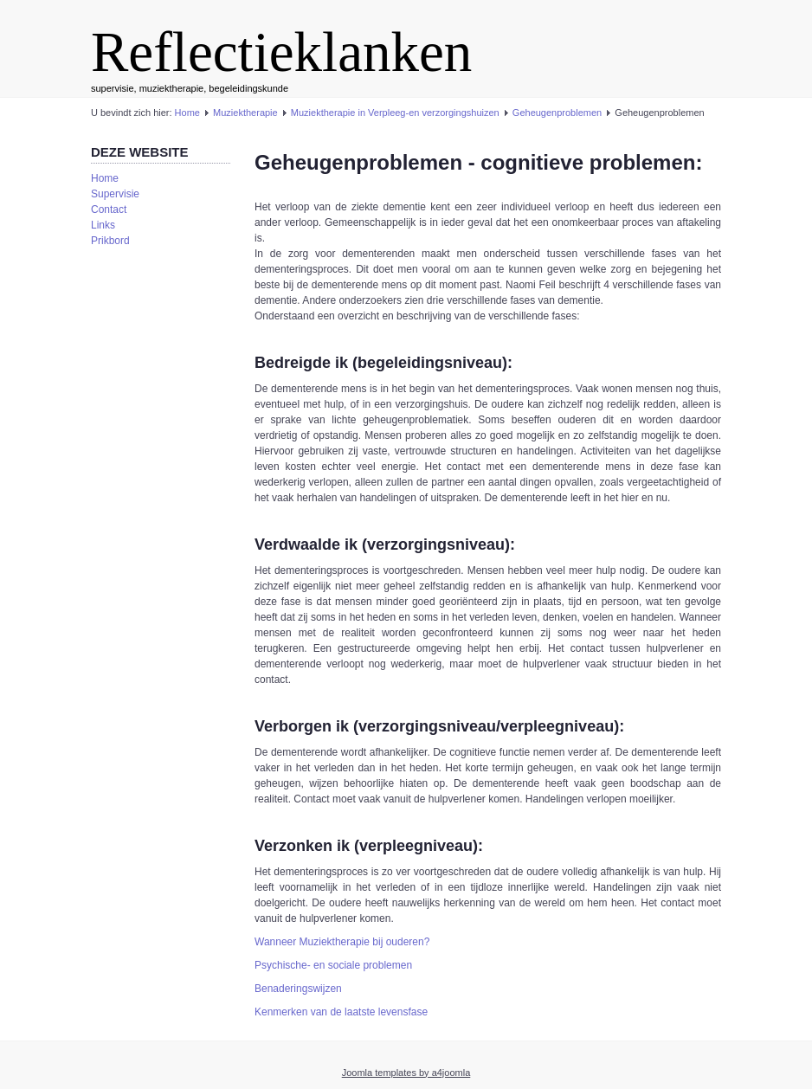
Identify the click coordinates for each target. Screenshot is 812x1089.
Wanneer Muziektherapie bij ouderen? (342, 942)
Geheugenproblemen (557, 112)
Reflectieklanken (281, 52)
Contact (108, 209)
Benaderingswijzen (298, 989)
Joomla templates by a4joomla (406, 1072)
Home (187, 112)
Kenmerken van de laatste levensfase (341, 1012)
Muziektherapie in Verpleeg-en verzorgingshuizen (395, 112)
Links (103, 225)
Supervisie (115, 194)
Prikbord (110, 241)
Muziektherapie (245, 112)
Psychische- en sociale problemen (333, 965)
